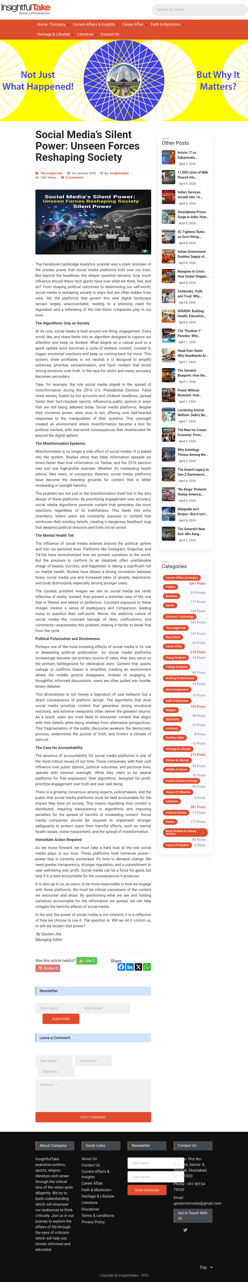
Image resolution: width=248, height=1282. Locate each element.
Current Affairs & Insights (94, 24)
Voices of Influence (178, 792)
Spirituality (173, 719)
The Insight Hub (51, 173)
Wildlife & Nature (176, 769)
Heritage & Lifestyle (53, 34)
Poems (170, 822)
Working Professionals (180, 678)
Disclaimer (90, 1209)
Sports (170, 605)
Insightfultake (119, 173)
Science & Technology (180, 616)
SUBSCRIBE (61, 1019)
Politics (170, 587)
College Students (176, 667)
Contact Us (110, 34)
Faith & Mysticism (166, 24)
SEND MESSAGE (147, 1190)
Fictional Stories (176, 812)
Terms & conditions (97, 1215)
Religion (171, 710)
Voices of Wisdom (177, 845)
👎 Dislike (48, 968)
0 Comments (74, 177)
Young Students (176, 657)
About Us (89, 1159)
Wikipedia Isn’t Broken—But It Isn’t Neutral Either (191, 514)
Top (203, 1267)
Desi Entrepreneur (177, 689)
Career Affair (133, 24)
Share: (117, 961)
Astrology (172, 728)
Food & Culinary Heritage (181, 781)
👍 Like (86, 961)
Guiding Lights (175, 737)
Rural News (173, 637)
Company (57, 24)
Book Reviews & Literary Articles (181, 832)
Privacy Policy (93, 1222)
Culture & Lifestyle (177, 760)
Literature (85, 34)
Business (171, 596)
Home (42, 24)
